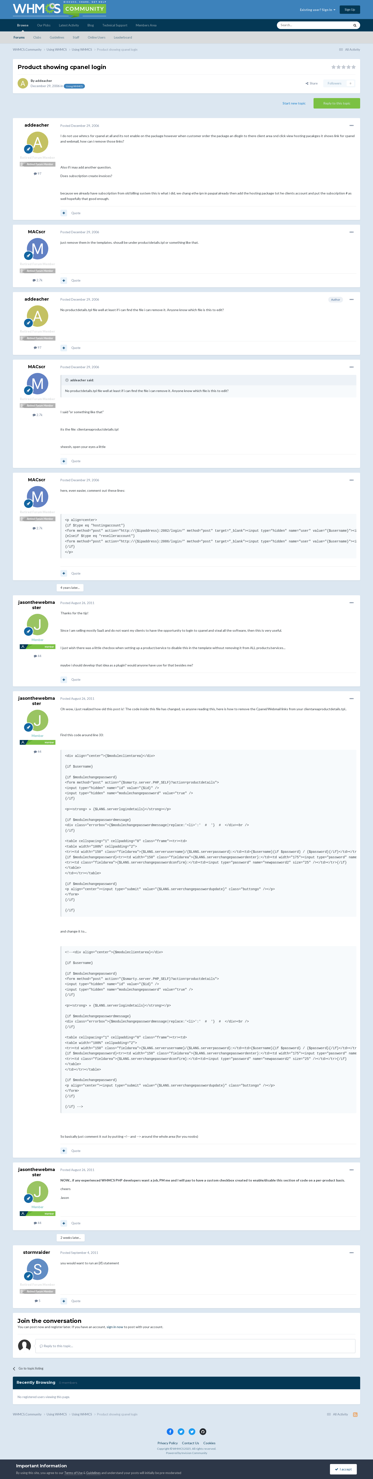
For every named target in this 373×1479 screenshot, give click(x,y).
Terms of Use (73, 1473)
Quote (75, 213)
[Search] (302, 25)
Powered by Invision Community (186, 1453)
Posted (79, 126)
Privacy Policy (167, 1443)
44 (37, 656)
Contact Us (190, 1443)
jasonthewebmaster (36, 605)
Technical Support (114, 25)
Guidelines (57, 37)
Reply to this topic (336, 103)
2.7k (38, 280)
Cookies (209, 1443)
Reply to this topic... (56, 1346)
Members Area (146, 25)
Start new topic (294, 103)
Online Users (96, 37)
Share (312, 83)
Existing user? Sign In (317, 10)
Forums (19, 37)
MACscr (36, 231)
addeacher (43, 81)
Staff (76, 37)
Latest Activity (69, 25)
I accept (343, 1469)
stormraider (36, 1252)
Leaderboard (123, 37)
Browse (23, 27)
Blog (91, 25)
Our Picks (43, 25)
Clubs (37, 37)
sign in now (115, 1327)
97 (37, 173)
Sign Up (350, 9)
